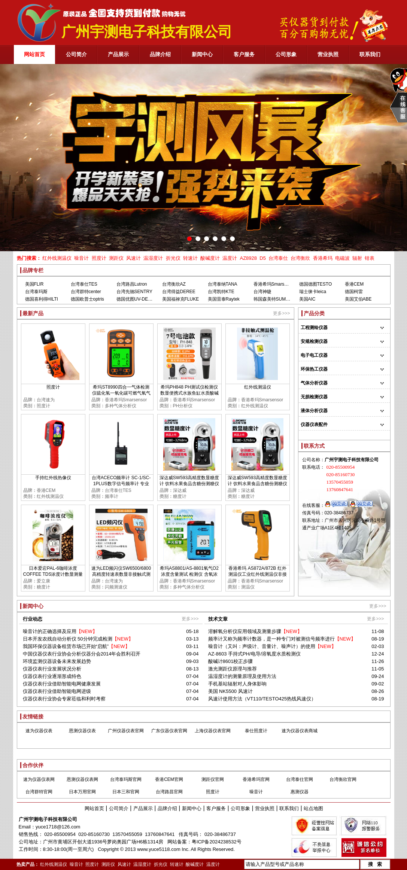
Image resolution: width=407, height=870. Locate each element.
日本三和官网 (125, 791)
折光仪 (173, 258)
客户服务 (216, 808)
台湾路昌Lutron (131, 284)
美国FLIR (34, 284)
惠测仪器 (300, 791)
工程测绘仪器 (314, 327)
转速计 (190, 258)
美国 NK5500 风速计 (230, 691)
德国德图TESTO (315, 284)
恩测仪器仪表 (82, 730)
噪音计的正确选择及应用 (49, 631)
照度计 (99, 258)
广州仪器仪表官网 (126, 730)
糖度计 (179, 496)
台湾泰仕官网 (299, 779)
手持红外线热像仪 (53, 477)
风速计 (133, 258)
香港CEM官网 (169, 779)
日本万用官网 (82, 791)
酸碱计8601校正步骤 (230, 661)
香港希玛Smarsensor (274, 284)
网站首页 (94, 808)
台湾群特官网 (38, 791)
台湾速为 (46, 399)
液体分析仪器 (314, 410)
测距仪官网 (212, 779)
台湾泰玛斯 (36, 291)
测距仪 (116, 258)
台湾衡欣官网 (342, 779)
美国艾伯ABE (358, 299)
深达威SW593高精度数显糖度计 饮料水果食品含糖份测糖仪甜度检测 (189, 483)
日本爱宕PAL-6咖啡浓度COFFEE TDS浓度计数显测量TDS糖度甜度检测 (53, 574)
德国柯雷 (354, 291)
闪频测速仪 (116, 587)
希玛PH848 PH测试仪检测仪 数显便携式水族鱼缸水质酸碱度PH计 (189, 393)
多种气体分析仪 (120, 405)
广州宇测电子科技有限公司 (48, 819)
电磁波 (342, 258)
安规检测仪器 (314, 341)
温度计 (229, 258)
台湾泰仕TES (84, 284)
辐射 (357, 258)
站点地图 (313, 808)
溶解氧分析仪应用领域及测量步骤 (244, 631)
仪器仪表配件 (314, 424)
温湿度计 (153, 258)
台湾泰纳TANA (222, 284)
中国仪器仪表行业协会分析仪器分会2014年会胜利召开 (82, 654)
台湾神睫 (262, 291)
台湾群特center (86, 291)
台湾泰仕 (278, 258)
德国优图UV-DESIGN (137, 299)
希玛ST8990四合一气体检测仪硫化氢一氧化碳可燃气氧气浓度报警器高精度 (121, 393)
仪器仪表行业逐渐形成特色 (52, 676)
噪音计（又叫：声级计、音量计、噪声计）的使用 (261, 646)
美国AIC (307, 299)
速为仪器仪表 (38, 730)
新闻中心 (191, 808)
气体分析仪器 (314, 383)
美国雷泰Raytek (224, 299)
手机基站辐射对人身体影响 (237, 684)
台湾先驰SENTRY (134, 291)
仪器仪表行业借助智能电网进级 (57, 691)
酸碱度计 (210, 258)
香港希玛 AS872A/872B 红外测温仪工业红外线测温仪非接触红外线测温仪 (257, 574)
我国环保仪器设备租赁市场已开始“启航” (66, 646)
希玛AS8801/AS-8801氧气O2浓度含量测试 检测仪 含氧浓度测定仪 (189, 574)
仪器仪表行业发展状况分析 (52, 669)
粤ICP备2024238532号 (217, 842)
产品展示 (143, 808)
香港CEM (354, 284)
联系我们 (289, 808)
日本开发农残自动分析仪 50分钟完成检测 (67, 639)
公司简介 (118, 808)
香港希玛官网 (256, 779)
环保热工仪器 (314, 369)
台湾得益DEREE (178, 291)
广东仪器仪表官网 (169, 730)
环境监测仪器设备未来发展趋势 (57, 661)
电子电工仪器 (314, 355)
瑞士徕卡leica (312, 291)
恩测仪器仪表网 (82, 779)
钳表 (369, 258)
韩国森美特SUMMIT (273, 299)
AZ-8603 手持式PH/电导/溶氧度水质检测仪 (254, 654)
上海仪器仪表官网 (213, 730)
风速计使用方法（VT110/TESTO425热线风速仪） (262, 699)
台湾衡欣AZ (174, 284)
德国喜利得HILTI (41, 299)
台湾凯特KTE (221, 291)
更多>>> (281, 313)
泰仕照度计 (256, 730)
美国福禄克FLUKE (180, 299)
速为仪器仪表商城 (300, 730)
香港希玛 (322, 258)
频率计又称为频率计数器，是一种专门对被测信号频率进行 (271, 639)
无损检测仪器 (314, 396)
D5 (262, 258)
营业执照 (264, 808)
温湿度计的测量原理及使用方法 (242, 676)
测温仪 (248, 587)
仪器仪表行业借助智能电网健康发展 (62, 684)
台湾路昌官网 (169, 791)
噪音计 (81, 258)
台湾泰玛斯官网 (126, 779)
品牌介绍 (167, 808)
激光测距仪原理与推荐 (232, 669)
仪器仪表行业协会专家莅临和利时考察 (64, 699)
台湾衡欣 (300, 258)
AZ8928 (248, 258)
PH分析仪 (183, 405)
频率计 (111, 496)
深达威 (179, 490)
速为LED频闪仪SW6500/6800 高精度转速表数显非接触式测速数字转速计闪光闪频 (121, 574)
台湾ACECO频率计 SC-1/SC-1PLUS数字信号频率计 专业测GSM (121, 483)
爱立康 (43, 581)
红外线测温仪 (57, 258)
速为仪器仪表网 (39, 779)
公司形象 (240, 808)
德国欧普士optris (87, 299)
